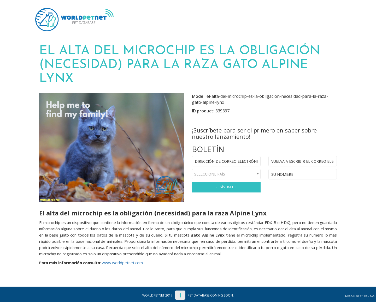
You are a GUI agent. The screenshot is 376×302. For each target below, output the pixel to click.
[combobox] (226, 174)
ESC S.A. (369, 296)
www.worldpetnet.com (122, 262)
